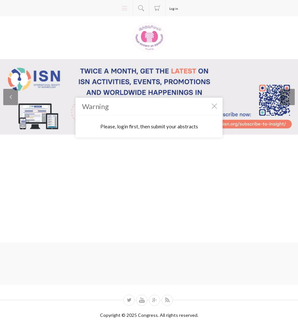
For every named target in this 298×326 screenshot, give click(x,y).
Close (214, 106)
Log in (173, 8)
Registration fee (157, 8)
